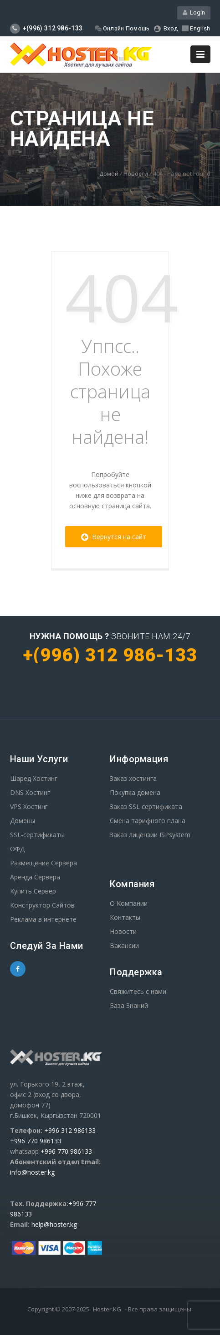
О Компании (129, 903)
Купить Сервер (33, 891)
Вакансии (124, 945)
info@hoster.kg (32, 1172)
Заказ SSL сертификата (146, 806)
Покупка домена (135, 792)
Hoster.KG (107, 1309)
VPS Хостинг (29, 806)
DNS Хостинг (30, 792)
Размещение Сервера (43, 863)
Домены (22, 820)
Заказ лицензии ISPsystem (150, 834)
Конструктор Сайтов (42, 905)
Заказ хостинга (133, 778)
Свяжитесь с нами (138, 991)
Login (194, 12)
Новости (135, 173)
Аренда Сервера (35, 877)
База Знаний (129, 1005)
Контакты (125, 917)
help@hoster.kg (54, 1224)
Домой (108, 173)
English (196, 28)
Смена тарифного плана (147, 820)
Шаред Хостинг (33, 778)
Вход (166, 28)
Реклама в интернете (43, 919)
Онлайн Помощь (122, 28)
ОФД (17, 848)
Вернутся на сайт (113, 536)
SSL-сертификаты (37, 834)
